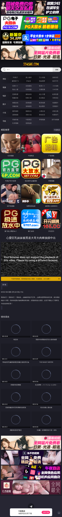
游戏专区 (55, 77)
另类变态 (55, 98)
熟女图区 (42, 106)
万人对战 (42, 77)
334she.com (31, 64)
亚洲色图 (29, 103)
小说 (4, 112)
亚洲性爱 (15, 94)
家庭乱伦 (29, 111)
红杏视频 (15, 123)
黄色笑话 (42, 115)
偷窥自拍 (15, 103)
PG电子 (15, 77)
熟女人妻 (15, 89)
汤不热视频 (55, 120)
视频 (4, 87)
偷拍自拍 (29, 94)
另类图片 (55, 106)
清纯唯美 (29, 106)
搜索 (56, 70)
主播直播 (42, 89)
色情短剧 (29, 123)
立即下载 (46, 512)
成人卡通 (42, 94)
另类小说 (29, 115)
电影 (4, 96)
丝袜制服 (29, 89)
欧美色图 (42, 103)
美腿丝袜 (15, 106)
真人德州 (29, 77)
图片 (4, 104)
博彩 (4, 79)
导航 (4, 121)
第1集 (4, 285)
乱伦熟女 (42, 98)
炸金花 (28, 81)
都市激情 (15, 111)
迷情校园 (15, 115)
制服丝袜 (15, 98)
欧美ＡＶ (42, 86)
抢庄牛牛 (55, 81)
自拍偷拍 (29, 86)
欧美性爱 (55, 94)
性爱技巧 (55, 115)
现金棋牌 (42, 81)
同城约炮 (15, 120)
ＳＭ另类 (55, 89)
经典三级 (29, 98)
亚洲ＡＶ (15, 86)
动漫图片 (55, 103)
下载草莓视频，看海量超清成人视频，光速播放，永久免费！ (35, 279)
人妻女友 (42, 111)
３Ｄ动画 (55, 86)
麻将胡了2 (15, 81)
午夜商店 (29, 120)
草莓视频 (42, 120)
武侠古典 (55, 111)
